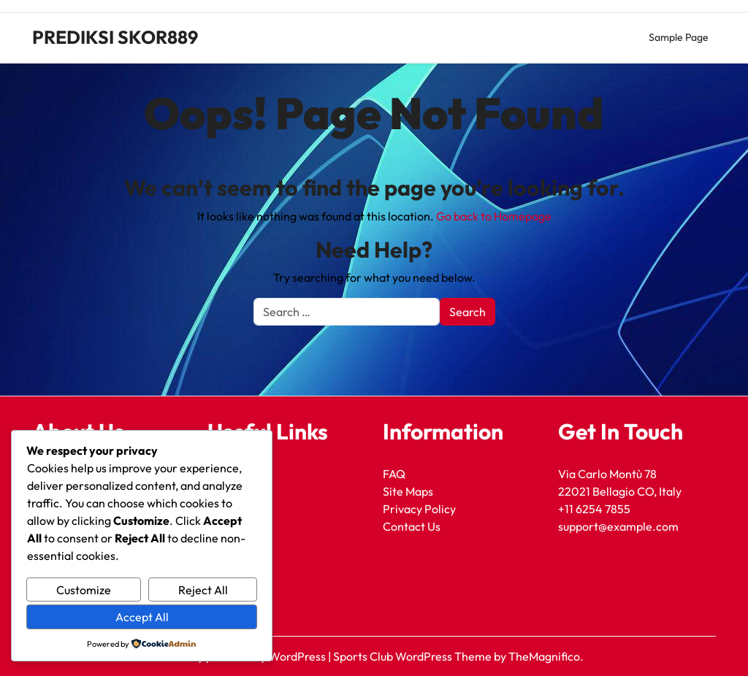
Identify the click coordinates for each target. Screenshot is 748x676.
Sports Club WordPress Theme (413, 656)
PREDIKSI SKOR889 (115, 37)
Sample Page (679, 37)
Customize (83, 590)
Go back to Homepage (494, 216)
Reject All (203, 590)
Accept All (142, 617)
